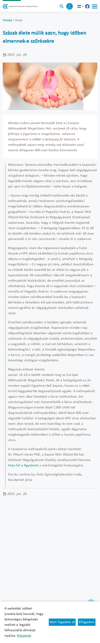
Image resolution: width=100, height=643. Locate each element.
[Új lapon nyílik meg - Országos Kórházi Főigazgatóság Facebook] (87, 6)
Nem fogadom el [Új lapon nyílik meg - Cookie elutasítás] (62, 622)
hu (81, 6)
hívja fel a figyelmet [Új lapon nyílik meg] (23, 465)
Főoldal (7, 20)
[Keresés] (61, 6)
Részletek (24, 636)
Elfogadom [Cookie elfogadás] (87, 622)
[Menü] (94, 6)
